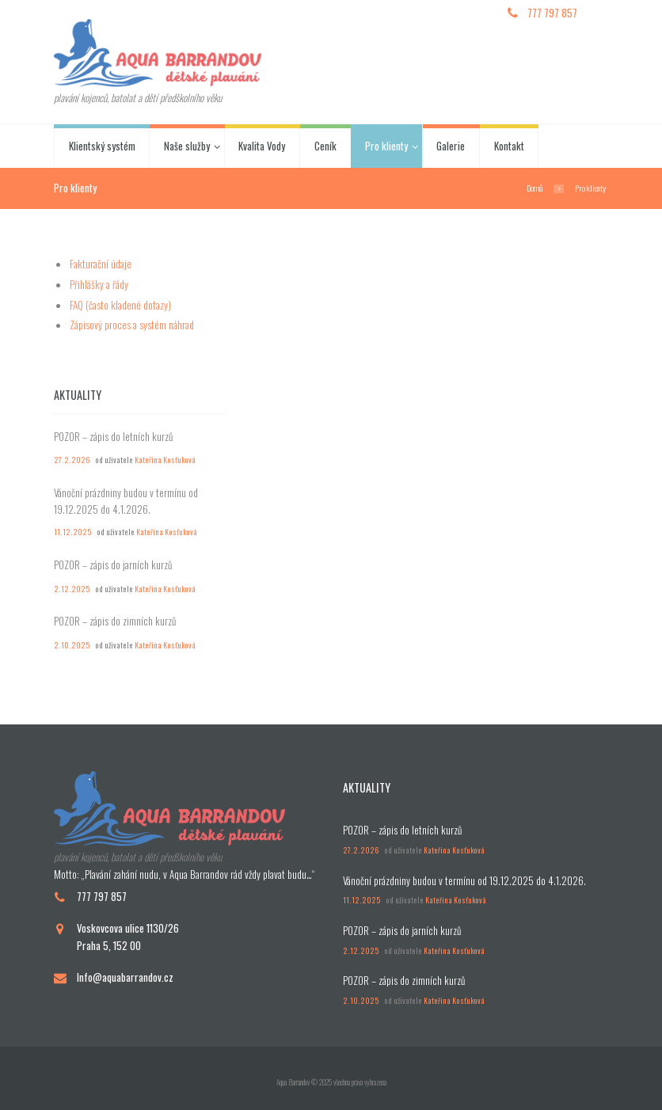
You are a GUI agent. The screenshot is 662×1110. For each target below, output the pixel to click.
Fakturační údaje (100, 264)
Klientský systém (102, 146)
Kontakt (509, 146)
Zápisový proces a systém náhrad (132, 325)
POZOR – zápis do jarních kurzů (113, 564)
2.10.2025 (72, 645)
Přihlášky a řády (99, 284)
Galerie (450, 146)
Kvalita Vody (261, 146)
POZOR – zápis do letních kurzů (113, 436)
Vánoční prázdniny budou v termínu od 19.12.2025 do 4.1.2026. (126, 501)
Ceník (325, 146)
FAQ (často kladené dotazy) (120, 305)
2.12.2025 (72, 589)
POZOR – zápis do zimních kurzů (115, 621)
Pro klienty (386, 146)
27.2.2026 (72, 460)
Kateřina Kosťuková (165, 460)
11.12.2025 (73, 532)
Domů (534, 187)
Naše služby (187, 146)
